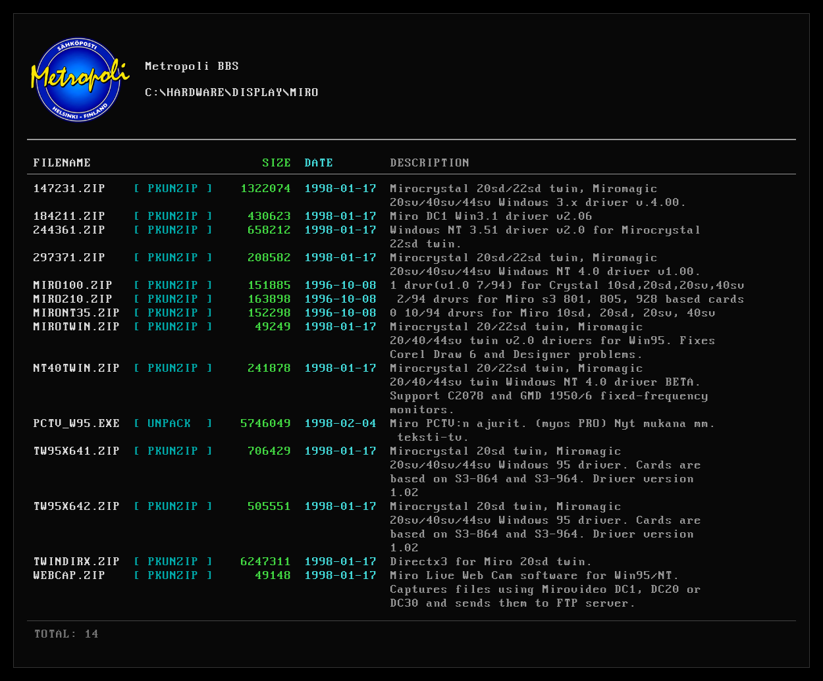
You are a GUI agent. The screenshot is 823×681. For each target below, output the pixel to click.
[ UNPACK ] (173, 423)
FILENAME (63, 163)
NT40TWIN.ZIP (77, 368)
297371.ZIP (70, 258)
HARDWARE (196, 92)
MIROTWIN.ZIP (77, 327)
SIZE (277, 163)
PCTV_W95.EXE (77, 423)
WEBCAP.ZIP (70, 575)
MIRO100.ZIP (73, 285)
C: (153, 92)
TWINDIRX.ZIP (77, 561)
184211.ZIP (70, 216)
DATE (319, 163)
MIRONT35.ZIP (77, 313)
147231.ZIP (70, 188)
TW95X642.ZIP (77, 506)
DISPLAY (257, 92)
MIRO (304, 92)
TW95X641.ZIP (77, 451)
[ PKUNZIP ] (173, 188)
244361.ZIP (70, 230)
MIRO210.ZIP (73, 299)
